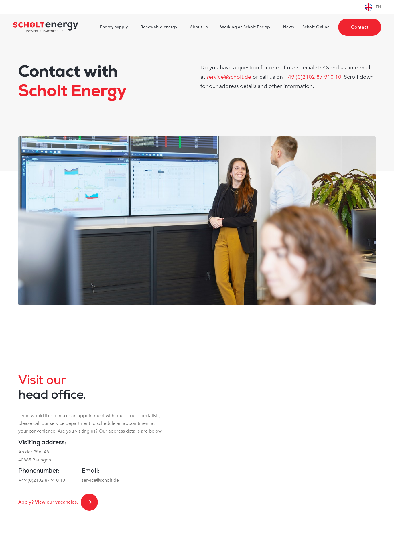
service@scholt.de (228, 77)
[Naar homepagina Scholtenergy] (45, 27)
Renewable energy (159, 27)
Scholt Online (316, 27)
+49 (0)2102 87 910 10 (312, 77)
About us (199, 27)
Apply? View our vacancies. (58, 502)
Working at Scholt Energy (245, 27)
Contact (359, 27)
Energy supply (114, 27)
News (288, 27)
